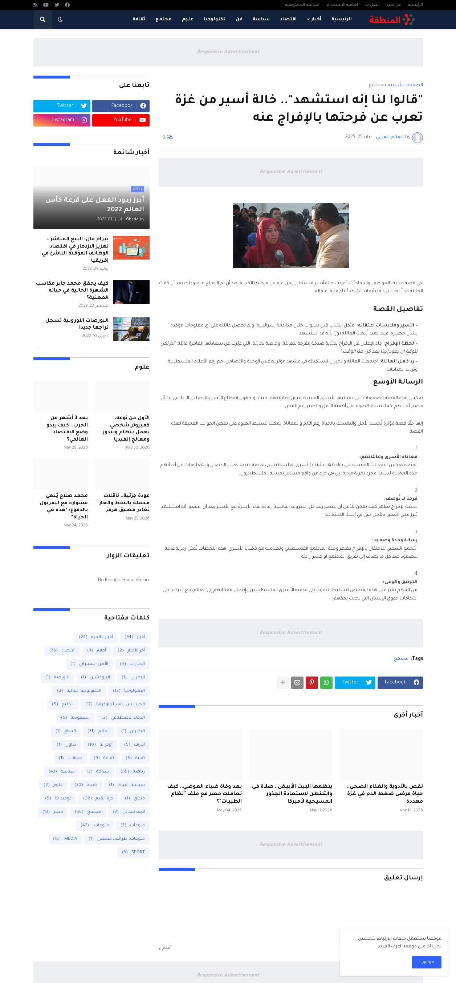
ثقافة (104, 758)
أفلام (96, 651)
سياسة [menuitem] (261, 19)
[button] (60, 19)
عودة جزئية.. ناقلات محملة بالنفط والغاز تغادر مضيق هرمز (124, 503)
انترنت (134, 745)
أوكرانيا (100, 745)
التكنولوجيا (129, 691)
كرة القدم (98, 799)
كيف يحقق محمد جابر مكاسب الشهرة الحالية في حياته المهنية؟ (72, 291)
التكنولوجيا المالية (79, 691)
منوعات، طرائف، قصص (117, 839)
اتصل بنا (372, 5)
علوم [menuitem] (188, 19)
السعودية (75, 718)
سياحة (97, 772)
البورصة (57, 678)
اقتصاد (62, 651)
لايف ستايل (129, 812)
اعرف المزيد (389, 946)
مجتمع (376, 85)
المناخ (66, 731)
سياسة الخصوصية (302, 5)
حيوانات (70, 758)
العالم (98, 731)
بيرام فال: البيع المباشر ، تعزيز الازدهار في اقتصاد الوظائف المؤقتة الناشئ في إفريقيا (75, 250)
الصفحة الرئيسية (405, 85)
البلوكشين (95, 678)
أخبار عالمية (96, 637)
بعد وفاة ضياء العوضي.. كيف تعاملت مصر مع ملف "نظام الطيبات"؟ (204, 794)
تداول (66, 745)
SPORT (133, 852)
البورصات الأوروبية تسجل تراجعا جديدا (77, 324)
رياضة (133, 772)
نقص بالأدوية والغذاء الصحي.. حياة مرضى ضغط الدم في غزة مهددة (385, 794)
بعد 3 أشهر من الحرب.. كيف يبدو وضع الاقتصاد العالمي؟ (67, 429)
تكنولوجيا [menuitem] (214, 19)
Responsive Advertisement (228, 52)
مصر (52, 812)
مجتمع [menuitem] (163, 19)
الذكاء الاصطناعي (123, 718)
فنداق (135, 799)
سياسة (62, 772)
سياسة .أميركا (127, 785)
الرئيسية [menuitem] (341, 19)
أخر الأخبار (131, 651)
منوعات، (95, 825)
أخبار (135, 637)
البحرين (133, 678)
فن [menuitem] (239, 19)
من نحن (394, 5)
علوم (53, 785)
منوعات (133, 825)
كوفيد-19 (58, 799)
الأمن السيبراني (89, 664)
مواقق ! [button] (426, 962)
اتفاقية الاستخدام (342, 5)
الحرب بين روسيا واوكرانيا (115, 704)
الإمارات (132, 664)
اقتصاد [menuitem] (288, 19)
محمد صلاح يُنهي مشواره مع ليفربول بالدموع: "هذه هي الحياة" (64, 506)
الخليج (63, 704)
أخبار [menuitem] (316, 19)
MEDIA (65, 839)
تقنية (135, 758)
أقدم (166, 948)
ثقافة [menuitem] (139, 19)
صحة (85, 785)
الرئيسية (415, 5)
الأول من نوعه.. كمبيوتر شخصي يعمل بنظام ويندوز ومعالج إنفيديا (126, 429)
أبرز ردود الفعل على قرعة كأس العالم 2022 (95, 205)
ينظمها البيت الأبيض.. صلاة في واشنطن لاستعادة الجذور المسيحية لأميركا (292, 794)
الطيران (133, 731)
